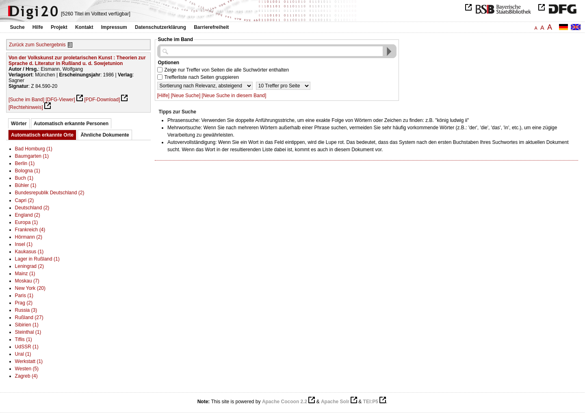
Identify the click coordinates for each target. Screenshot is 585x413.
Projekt (59, 27)
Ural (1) (23, 354)
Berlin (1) (25, 163)
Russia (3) (26, 310)
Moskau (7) (27, 281)
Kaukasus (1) (29, 251)
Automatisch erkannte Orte (42, 135)
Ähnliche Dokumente (104, 135)
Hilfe (37, 27)
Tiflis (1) (23, 339)
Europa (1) (26, 222)
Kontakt (84, 27)
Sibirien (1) (27, 325)
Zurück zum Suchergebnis (37, 45)
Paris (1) (24, 295)
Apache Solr (335, 401)
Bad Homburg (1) (33, 149)
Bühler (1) (26, 185)
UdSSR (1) (27, 347)
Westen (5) (27, 369)
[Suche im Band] (26, 99)
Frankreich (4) (30, 230)
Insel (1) (23, 244)
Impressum (114, 27)
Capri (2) (24, 200)
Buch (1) (24, 178)
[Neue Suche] (186, 95)
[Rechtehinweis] (26, 107)
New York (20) (30, 288)
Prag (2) (23, 303)
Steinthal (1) (28, 332)
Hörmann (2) (28, 237)
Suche (17, 27)
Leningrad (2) (29, 266)
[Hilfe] (163, 95)
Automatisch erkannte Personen (71, 123)
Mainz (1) (25, 273)
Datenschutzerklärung (160, 27)
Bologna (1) (27, 171)
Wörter (19, 123)
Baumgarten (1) (32, 156)
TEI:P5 (370, 401)
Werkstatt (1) (29, 361)
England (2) (27, 215)
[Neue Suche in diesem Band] (234, 95)
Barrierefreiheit (211, 27)
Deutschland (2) (32, 208)
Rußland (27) (29, 317)
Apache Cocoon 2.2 (284, 401)
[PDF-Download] (102, 99)
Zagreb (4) (26, 376)
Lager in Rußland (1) (37, 259)
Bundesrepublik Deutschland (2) (49, 193)
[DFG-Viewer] (60, 99)
